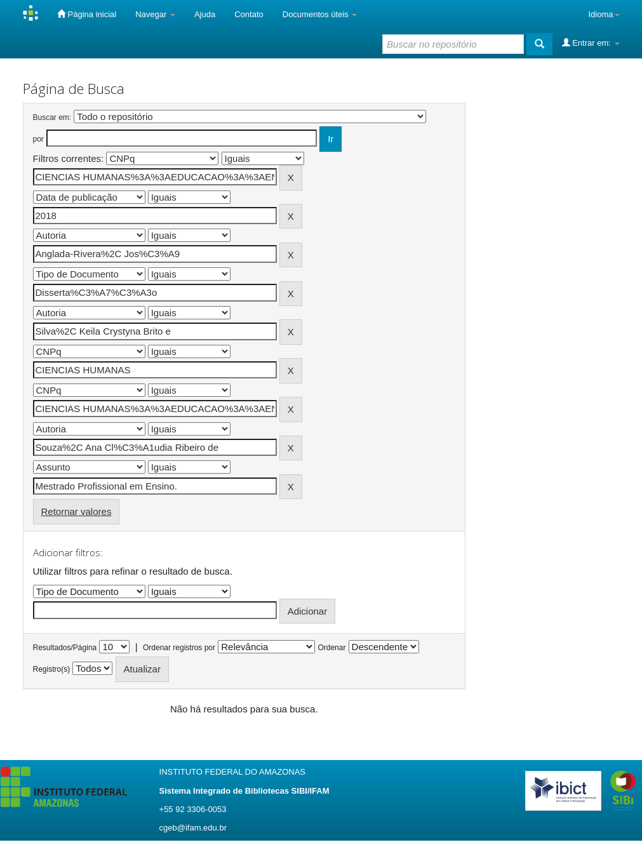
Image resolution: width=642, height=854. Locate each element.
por (38, 139)
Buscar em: (52, 117)
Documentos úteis (320, 14)
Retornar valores (76, 511)
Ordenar (331, 647)
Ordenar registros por (179, 647)
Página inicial (86, 14)
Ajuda (204, 14)
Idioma (603, 14)
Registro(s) (51, 669)
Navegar (155, 14)
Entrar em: (591, 42)
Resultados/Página (65, 647)
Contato (249, 14)
